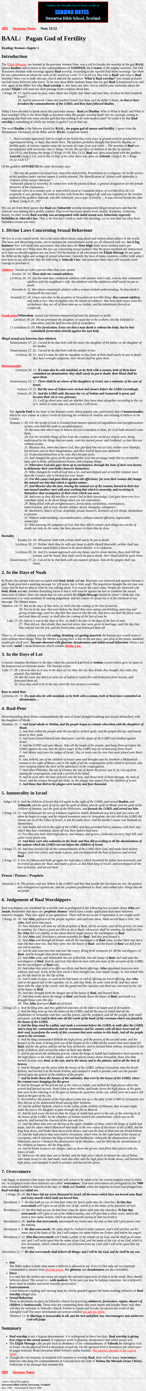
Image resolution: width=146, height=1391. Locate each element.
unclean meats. (54, 1269)
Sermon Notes (24, 1372)
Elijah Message (16, 64)
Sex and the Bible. (93, 1311)
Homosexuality (12, 366)
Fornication (9, 315)
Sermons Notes (24, 28)
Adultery (8, 269)
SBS (5, 28)
